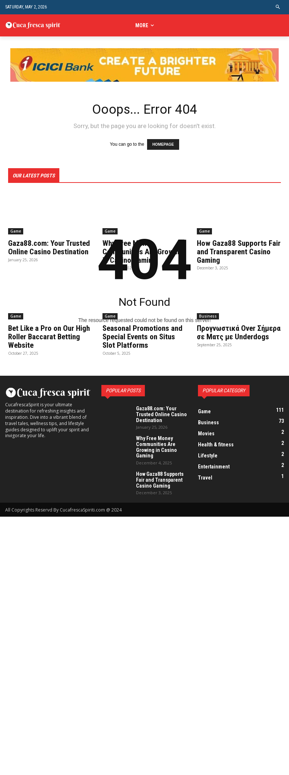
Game (15, 230)
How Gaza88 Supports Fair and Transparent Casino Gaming (158, 472)
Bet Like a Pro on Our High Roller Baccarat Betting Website (48, 334)
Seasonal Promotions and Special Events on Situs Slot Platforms (141, 334)
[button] (278, 7)
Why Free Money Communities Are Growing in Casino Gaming (155, 441)
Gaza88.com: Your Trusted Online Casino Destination (159, 411)
